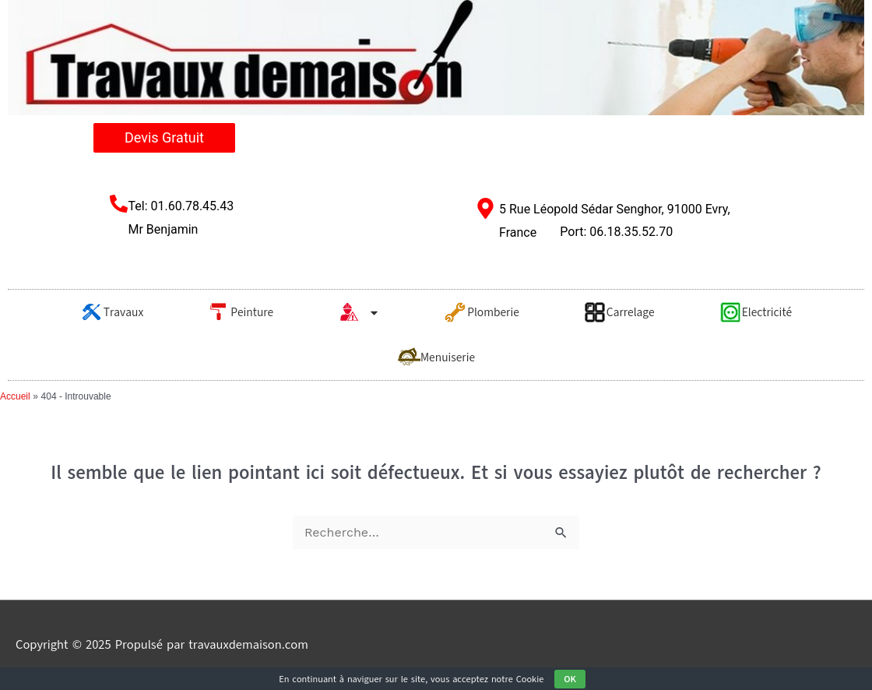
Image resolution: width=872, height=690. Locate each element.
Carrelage (619, 312)
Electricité (756, 312)
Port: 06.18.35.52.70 (616, 231)
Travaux (111, 312)
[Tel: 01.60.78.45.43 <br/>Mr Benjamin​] (119, 204)
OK (570, 679)
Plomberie (481, 312)
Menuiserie (436, 357)
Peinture (240, 312)
